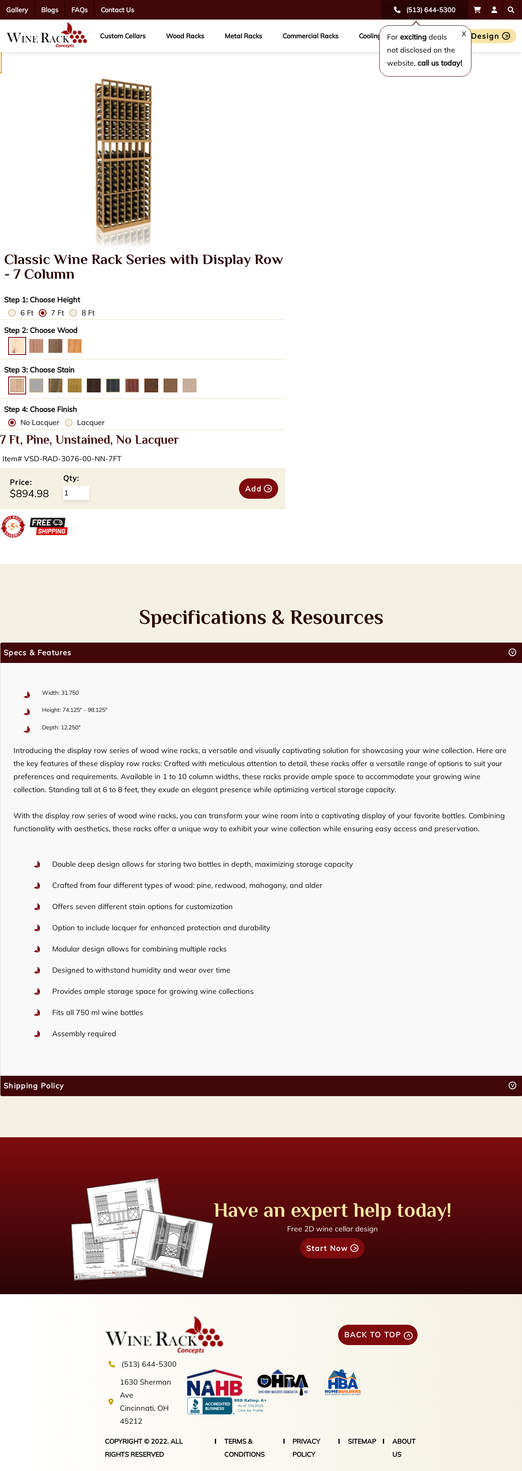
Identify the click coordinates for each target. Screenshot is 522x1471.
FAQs (79, 10)
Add (253, 488)
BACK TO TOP (372, 1334)
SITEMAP (362, 1441)
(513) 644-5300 (149, 1364)
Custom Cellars (123, 36)
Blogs (49, 10)
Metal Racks (243, 36)
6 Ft (26, 312)
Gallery (17, 10)
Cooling (370, 36)
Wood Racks (185, 36)
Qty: (71, 478)
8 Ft (88, 312)
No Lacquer (40, 422)
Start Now (327, 1248)
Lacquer (91, 422)
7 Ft (57, 312)
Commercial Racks (310, 36)
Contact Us (117, 10)
